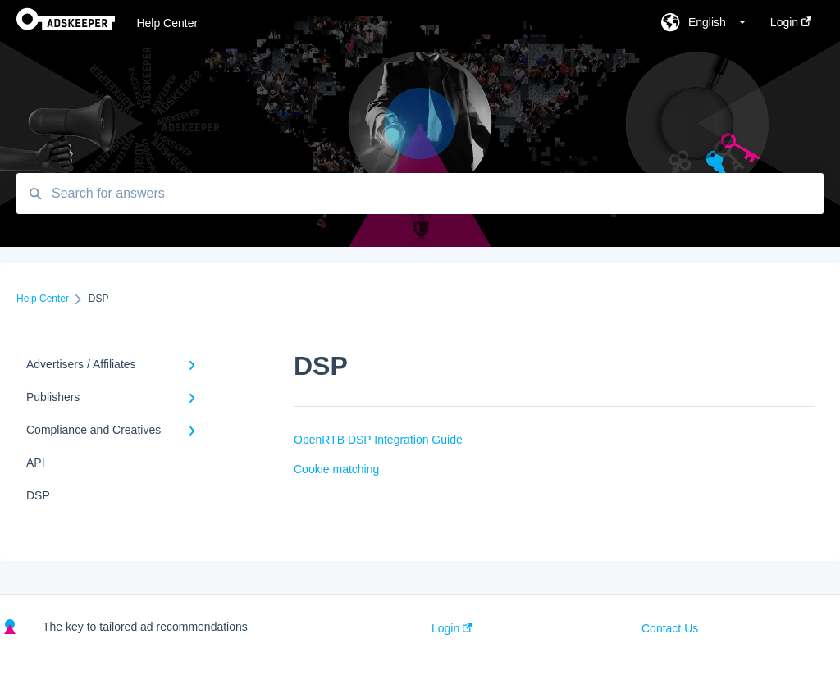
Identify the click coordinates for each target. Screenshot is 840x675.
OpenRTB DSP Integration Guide (378, 439)
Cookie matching (336, 469)
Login (451, 628)
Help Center (167, 23)
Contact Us (669, 628)
